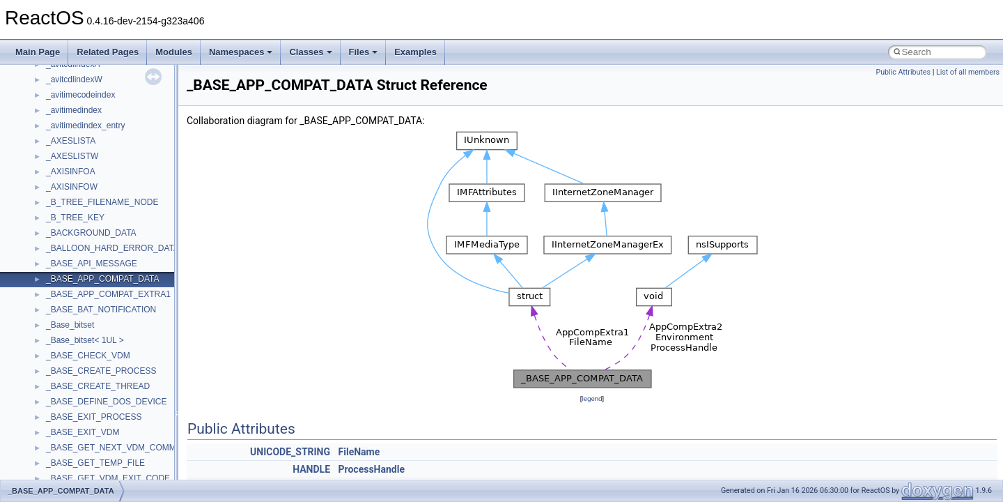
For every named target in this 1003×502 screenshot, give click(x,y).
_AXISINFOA (70, 171)
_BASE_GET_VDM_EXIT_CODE (108, 478)
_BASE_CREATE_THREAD (98, 386)
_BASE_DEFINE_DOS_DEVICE (106, 401)
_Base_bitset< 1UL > (85, 340)
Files (363, 52)
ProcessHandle (372, 469)
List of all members (968, 72)
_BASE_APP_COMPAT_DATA (103, 279)
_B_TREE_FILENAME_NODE (102, 202)
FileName (359, 451)
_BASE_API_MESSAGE (91, 263)
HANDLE (311, 469)
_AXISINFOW (72, 187)
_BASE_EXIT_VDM (82, 432)
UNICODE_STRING (290, 451)
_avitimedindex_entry (85, 125)
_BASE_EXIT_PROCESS (93, 417)
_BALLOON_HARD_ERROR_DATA (112, 248)
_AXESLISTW (72, 156)
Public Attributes (903, 72)
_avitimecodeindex (80, 95)
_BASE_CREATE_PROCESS (101, 371)
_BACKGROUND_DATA (91, 233)
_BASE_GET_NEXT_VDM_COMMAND (120, 447)
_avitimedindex (74, 110)
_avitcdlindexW (74, 79)
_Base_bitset (70, 325)
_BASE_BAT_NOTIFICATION (101, 309)
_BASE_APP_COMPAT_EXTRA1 (108, 294)
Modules (173, 52)
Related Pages (108, 52)
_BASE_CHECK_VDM (88, 355)
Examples (415, 52)
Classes (310, 52)
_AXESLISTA (70, 141)
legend (592, 398)
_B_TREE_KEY (75, 217)
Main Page (37, 52)
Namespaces (241, 52)
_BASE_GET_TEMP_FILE (95, 463)
